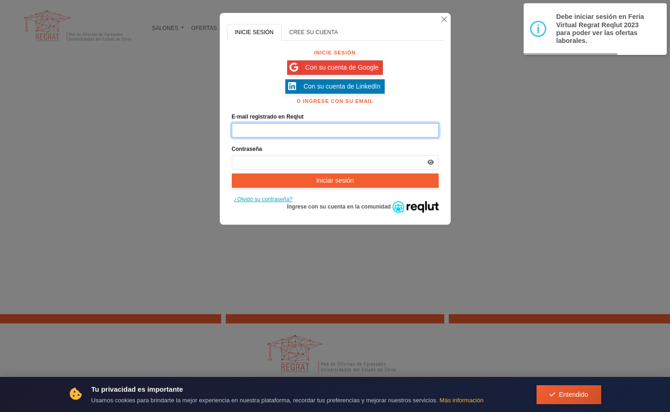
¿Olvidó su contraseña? (263, 199)
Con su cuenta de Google (333, 67)
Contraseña (247, 149)
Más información (461, 400)
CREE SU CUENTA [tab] (314, 32)
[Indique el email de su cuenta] (335, 130)
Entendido (568, 394)
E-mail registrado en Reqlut (268, 116)
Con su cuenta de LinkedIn (333, 86)
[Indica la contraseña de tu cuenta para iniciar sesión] (335, 162)
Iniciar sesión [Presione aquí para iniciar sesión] (335, 180)
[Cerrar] (444, 19)
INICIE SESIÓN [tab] (254, 32)
